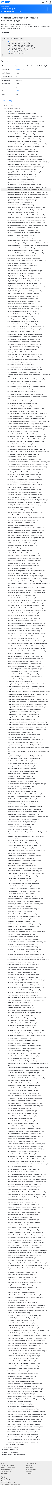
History (10, 101)
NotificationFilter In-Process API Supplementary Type (23, 944)
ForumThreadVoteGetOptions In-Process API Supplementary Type (26, 646)
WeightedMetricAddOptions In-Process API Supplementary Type (26, 1396)
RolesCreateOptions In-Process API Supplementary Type (24, 1083)
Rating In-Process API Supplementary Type (20, 1051)
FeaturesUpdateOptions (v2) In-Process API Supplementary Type (26, 537)
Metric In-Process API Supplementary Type (20, 929)
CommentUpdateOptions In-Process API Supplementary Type (25, 389)
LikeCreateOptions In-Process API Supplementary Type (23, 881)
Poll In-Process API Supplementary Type (19, 1002)
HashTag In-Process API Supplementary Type (20, 732)
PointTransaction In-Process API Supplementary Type (23, 995)
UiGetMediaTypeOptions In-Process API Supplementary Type (25, 1245)
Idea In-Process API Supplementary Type (19, 789)
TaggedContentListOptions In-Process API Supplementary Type (25, 1207)
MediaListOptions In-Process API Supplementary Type (23, 914)
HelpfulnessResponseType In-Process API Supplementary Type (26, 745)
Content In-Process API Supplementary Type (20, 406)
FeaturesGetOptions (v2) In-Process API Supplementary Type (25, 532)
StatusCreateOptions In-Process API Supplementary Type (24, 1169)
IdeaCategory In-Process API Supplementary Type (22, 791)
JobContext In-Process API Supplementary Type (21, 848)
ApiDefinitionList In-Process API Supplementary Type (23, 177)
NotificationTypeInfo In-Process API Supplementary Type (24, 952)
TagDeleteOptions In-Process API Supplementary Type (23, 1204)
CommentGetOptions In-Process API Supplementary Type (24, 372)
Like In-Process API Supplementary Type (19, 878)
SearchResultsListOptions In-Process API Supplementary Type (25, 1146)
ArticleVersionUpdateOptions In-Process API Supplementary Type (26, 253)
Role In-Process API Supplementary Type (19, 1080)
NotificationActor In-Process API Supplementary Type (23, 936)
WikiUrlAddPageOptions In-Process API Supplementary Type (25, 1442)
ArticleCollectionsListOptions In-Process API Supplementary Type (26, 222)
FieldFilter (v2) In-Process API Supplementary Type (22, 545)
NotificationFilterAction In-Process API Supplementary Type (24, 947)
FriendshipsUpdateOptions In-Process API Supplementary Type (26, 666)
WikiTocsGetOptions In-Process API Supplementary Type (24, 1439)
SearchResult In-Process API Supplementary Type (22, 1138)
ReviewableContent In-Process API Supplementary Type (24, 1072)
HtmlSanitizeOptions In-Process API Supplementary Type (24, 758)
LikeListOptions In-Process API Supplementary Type (22, 896)
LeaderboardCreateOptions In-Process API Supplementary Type (26, 868)
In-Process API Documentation (11, 109)
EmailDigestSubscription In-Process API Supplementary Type (25, 505)
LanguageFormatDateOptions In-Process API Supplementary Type (26, 850)
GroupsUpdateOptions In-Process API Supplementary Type (24, 717)
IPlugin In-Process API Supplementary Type (20, 829)
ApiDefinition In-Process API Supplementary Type (22, 174)
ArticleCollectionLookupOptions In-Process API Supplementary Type (27, 215)
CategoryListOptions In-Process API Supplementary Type (24, 341)
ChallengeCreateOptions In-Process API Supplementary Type (25, 354)
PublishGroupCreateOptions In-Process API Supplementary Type (26, 1030)
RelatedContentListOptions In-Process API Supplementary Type (26, 1070)
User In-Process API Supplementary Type (19, 1300)
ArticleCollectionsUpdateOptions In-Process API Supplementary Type (27, 225)
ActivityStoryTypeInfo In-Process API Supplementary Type (24, 164)
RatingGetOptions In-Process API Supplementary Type (23, 1058)
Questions (29, 1465)
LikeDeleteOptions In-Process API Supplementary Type (23, 883)
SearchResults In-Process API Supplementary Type (22, 1141)
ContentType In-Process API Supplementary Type (22, 446)
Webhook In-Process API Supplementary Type (21, 1381)
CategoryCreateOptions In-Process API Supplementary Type (25, 334)
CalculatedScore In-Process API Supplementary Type (23, 324)
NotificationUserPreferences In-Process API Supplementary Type (26, 957)
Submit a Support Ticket (8, 1467)
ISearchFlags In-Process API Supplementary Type (22, 840)
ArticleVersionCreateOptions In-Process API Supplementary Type (26, 248)
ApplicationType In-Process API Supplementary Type (22, 200)
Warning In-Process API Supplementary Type (20, 1378)
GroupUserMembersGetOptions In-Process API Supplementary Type (27, 727)
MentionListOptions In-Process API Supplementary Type (23, 926)
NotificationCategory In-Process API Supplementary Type (24, 939)
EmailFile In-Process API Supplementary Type (21, 507)
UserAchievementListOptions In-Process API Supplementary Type (26, 1305)
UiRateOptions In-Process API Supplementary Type (22, 1277)
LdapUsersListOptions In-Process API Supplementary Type (24, 860)
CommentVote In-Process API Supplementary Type (22, 391)
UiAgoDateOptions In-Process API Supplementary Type (23, 1227)
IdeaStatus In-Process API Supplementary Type (21, 804)
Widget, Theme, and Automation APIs (13, 1455)
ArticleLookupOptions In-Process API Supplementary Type (24, 232)
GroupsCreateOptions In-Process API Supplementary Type (24, 709)
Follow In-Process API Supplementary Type (20, 550)
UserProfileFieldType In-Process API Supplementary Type (24, 1345)
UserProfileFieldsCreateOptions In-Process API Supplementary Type (27, 1338)
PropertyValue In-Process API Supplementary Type (22, 1025)
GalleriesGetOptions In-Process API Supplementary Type (24, 671)
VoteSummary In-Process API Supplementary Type (22, 1376)
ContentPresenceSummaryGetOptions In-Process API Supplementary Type (29, 421)
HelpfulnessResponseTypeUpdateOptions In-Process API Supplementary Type (28, 752)
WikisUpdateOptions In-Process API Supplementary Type (24, 1437)
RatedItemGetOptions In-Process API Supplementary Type (24, 1045)
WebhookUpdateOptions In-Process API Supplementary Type (25, 1391)
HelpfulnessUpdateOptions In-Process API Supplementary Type (26, 756)
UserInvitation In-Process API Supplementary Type (22, 1323)
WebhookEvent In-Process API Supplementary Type (22, 1386)
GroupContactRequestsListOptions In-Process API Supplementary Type (28, 694)
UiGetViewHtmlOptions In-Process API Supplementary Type (24, 1255)
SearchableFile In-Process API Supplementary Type (22, 1121)
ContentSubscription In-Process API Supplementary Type (24, 431)
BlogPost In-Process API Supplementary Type (21, 276)
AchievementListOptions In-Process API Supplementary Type (25, 139)
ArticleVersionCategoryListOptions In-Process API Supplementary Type (28, 245)
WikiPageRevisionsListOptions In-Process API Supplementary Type (27, 1414)
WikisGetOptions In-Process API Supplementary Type (23, 1432)
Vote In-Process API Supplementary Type (19, 1371)
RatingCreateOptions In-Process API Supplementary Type (24, 1053)
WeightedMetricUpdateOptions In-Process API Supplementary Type (27, 1399)
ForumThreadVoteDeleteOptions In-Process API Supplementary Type (27, 643)
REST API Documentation (9, 1452)
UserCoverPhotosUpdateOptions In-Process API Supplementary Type (27, 1310)
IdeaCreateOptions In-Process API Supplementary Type (23, 799)
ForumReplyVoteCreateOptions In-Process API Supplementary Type (27, 600)
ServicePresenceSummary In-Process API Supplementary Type (26, 1161)
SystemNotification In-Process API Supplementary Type (23, 1189)
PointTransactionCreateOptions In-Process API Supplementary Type (27, 997)
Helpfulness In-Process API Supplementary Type (21, 737)
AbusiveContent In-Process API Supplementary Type (22, 129)
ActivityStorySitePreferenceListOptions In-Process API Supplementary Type (29, 162)
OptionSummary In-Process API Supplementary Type (23, 967)
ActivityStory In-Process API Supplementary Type (21, 149)
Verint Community (5, 6)
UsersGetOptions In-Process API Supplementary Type (23, 1358)
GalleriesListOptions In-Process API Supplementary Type (24, 674)
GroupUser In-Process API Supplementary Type (21, 719)
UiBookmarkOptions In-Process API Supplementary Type (24, 1230)
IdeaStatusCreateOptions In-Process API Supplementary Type (25, 806)
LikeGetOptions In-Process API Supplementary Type (22, 893)
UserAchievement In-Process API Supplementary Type (23, 1302)
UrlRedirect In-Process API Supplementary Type (21, 1292)
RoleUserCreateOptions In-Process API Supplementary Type (25, 1095)
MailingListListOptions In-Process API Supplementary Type (24, 901)
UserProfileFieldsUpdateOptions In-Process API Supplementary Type (27, 1343)
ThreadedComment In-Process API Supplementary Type (23, 1219)
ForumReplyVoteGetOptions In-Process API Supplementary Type (26, 605)
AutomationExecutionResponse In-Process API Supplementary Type (27, 260)
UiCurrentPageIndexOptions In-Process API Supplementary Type (26, 1235)
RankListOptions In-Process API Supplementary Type (23, 1040)
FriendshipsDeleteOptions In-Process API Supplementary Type (25, 658)
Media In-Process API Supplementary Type (20, 906)
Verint (2, 1463)
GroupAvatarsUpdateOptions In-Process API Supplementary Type (26, 686)
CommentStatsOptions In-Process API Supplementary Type (24, 381)
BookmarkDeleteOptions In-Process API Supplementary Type (25, 309)
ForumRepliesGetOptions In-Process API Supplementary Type (25, 576)
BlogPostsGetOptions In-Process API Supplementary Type (24, 281)
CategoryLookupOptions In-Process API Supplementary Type (25, 344)
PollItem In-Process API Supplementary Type (20, 1005)
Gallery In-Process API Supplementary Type (20, 679)
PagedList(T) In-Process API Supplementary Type (22, 972)
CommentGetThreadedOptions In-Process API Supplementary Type (27, 379)
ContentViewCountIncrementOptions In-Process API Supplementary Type (28, 451)
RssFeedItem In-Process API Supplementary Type (22, 1100)
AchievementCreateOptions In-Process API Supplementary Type (26, 136)
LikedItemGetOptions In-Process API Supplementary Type (24, 888)
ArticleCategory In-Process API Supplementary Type (22, 205)
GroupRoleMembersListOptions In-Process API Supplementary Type (27, 707)
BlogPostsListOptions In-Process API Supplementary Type (24, 283)
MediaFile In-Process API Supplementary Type (21, 911)
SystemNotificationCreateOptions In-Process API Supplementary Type (27, 1192)
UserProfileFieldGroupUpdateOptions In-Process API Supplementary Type (29, 1335)
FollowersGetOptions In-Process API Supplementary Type (24, 553)
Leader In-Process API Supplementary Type (20, 863)
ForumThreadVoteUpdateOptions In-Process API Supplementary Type (27, 651)
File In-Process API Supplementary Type (19, 548)
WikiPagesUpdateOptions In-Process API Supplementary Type (25, 1427)
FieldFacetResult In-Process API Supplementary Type (23, 543)
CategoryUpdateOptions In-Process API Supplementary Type (25, 347)
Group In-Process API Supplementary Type (20, 681)
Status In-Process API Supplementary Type (20, 1166)
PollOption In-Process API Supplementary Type (21, 1007)
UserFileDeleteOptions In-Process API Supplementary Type (24, 1315)
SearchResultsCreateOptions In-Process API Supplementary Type (26, 1144)
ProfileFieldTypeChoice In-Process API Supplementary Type (25, 1012)
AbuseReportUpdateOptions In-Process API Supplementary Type (26, 126)
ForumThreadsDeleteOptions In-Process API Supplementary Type (26, 625)
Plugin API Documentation (9, 1450)
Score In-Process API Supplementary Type (20, 1118)
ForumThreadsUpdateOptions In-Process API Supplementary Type (26, 636)
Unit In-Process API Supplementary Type (19, 1290)
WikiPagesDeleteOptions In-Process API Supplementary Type (25, 1419)
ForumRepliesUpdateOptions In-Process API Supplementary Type (26, 592)
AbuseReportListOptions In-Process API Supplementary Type (25, 123)
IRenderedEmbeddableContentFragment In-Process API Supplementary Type (28, 832)
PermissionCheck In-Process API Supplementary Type (23, 977)
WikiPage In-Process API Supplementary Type (21, 1406)
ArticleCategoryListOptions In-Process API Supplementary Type (26, 210)
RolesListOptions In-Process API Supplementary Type (23, 1090)
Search (46, 2)
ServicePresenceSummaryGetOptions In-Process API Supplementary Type (29, 1164)
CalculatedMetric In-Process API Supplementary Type (23, 321)
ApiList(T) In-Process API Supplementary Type (21, 179)
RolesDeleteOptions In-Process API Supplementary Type (24, 1085)
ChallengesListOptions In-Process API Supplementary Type (24, 357)
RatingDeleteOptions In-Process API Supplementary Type (24, 1056)
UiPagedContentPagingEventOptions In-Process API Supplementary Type (28, 1265)
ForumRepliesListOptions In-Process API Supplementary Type (25, 581)
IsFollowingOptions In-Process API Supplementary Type (23, 843)
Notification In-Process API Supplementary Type (21, 934)
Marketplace (29, 1471)
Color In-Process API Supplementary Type (19, 362)
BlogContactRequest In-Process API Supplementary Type (24, 273)
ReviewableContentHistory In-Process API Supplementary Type (25, 1075)
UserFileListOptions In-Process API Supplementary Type (24, 1318)
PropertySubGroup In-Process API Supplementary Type (23, 1023)
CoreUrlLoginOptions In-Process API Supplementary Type (24, 472)
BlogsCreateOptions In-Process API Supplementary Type (24, 293)
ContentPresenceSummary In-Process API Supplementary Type (26, 418)
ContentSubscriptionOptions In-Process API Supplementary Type (26, 441)
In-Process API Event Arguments (13, 1445)
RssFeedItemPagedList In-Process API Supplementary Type (25, 1103)
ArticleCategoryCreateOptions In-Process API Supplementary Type (26, 207)
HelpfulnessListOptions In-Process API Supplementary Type (24, 742)
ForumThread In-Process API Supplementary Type (22, 620)
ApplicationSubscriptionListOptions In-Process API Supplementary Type (28, 194)
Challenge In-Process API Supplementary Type (21, 352)
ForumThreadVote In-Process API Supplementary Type (23, 638)
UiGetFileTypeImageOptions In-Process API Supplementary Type (26, 1242)
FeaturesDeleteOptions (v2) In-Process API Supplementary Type (26, 530)
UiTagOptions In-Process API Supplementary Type (22, 1285)
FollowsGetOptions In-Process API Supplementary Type (23, 563)
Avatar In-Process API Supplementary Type (20, 263)
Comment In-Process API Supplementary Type (21, 364)
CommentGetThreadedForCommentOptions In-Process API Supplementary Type (29, 375)
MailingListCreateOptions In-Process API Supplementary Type (25, 898)
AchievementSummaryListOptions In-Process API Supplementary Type (28, 144)
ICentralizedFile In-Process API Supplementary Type (22, 781)
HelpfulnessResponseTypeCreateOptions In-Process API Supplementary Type (28, 748)
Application (12, 42)
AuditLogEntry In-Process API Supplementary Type (22, 255)
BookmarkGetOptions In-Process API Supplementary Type (24, 311)
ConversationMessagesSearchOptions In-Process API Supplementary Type (29, 467)
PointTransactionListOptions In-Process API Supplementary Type (26, 1000)
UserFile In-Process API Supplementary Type (20, 1312)
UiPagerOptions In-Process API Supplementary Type (22, 1272)
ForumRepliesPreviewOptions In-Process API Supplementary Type (26, 590)
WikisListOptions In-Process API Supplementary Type (23, 1434)
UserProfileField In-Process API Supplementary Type (22, 1325)
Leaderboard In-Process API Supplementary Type (22, 865)
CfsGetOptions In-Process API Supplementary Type (22, 349)
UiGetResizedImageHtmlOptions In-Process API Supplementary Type (27, 1250)
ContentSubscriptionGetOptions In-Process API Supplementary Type (27, 434)
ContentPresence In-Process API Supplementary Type (23, 411)
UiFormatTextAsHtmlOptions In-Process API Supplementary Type (26, 1237)
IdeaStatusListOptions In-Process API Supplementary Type (24, 809)
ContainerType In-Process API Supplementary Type (22, 403)
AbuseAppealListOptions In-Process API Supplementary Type (25, 116)
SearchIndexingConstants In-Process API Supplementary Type (25, 1136)
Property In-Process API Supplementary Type (20, 1015)
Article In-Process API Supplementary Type (20, 202)
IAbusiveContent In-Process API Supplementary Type (23, 771)
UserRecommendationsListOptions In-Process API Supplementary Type (28, 1351)
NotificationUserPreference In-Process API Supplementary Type (26, 954)
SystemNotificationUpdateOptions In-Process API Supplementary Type (28, 1197)
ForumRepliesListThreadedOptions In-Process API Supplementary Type (28, 587)
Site (43, 2)
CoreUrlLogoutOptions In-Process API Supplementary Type (24, 474)
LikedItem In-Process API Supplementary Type (21, 886)
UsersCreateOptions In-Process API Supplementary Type (24, 1353)
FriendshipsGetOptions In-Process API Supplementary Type (24, 661)
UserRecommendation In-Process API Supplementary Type (24, 1348)
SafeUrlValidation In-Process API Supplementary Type (23, 1116)
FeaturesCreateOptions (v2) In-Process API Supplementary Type (26, 527)
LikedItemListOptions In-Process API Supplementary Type (24, 891)
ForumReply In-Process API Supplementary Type (21, 595)
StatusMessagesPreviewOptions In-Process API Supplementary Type (27, 1179)
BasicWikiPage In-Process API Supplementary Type (22, 265)
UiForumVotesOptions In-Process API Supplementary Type (24, 1240)
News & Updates (31, 1463)
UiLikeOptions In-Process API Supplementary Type (22, 1257)
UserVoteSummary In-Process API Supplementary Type (23, 1368)
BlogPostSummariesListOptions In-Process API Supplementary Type (27, 286)
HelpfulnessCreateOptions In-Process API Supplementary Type (25, 739)
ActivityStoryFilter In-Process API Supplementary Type (23, 154)
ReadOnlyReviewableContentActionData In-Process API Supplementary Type (28, 1064)
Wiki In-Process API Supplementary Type (19, 1401)
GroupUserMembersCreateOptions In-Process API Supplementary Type (28, 722)
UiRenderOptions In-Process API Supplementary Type (23, 1280)
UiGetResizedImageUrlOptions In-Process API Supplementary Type (27, 1252)
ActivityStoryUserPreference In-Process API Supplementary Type (26, 167)
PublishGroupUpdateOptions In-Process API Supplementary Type (26, 1035)
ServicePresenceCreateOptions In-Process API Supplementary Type (27, 1156)
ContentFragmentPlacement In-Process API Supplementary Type (26, 408)
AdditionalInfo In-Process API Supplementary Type (22, 169)
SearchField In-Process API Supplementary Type (21, 1126)
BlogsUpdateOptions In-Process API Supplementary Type (24, 301)
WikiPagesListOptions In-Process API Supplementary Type (24, 1424)
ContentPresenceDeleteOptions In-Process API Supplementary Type (27, 416)
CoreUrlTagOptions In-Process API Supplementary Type (23, 482)
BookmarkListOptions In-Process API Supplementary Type (24, 314)
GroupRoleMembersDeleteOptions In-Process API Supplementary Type (28, 701)
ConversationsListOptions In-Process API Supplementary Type (25, 469)
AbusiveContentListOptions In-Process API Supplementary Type (26, 131)
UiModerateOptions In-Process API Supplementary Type (23, 1260)
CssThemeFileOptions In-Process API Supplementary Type (24, 489)
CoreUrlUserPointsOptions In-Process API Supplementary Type (25, 484)
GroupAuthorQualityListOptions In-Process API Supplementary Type (27, 684)
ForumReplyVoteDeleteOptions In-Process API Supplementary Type (27, 603)
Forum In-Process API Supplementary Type (20, 568)
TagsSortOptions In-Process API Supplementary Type (23, 1214)
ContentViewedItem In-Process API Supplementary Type (24, 454)
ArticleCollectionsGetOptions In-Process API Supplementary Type (26, 220)
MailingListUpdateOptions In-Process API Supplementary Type (25, 904)
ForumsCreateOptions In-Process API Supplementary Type (24, 613)
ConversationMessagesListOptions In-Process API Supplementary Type (28, 464)
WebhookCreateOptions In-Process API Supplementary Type (25, 1383)
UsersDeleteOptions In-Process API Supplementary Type (24, 1356)
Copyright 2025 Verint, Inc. (9, 1483)
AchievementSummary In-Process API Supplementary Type (24, 141)
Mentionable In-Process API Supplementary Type (21, 921)
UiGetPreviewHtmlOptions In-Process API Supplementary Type (25, 1247)
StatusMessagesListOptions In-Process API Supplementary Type (26, 1176)
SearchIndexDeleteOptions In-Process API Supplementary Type (26, 1131)
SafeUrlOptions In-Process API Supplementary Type (22, 1113)
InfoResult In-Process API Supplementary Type (21, 827)
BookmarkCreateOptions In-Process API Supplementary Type (25, 306)
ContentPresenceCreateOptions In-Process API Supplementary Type (27, 413)
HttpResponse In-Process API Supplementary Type (22, 763)
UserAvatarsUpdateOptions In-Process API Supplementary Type (26, 1307)
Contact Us (4, 1473)
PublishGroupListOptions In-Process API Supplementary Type (25, 1033)
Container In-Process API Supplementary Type (21, 401)
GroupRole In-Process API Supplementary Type (21, 696)
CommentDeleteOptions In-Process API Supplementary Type (25, 369)
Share (3, 101)
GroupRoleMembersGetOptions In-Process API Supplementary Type (27, 704)
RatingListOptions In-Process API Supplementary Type (23, 1061)
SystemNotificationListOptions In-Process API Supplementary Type (26, 1194)
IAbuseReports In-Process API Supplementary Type (22, 768)
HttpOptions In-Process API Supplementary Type (21, 761)
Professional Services (7, 1465)
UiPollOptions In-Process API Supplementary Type (22, 1274)
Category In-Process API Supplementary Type (21, 331)
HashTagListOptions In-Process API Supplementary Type (24, 734)
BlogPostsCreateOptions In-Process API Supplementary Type (25, 278)
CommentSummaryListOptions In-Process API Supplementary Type (27, 386)
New (49, 9)
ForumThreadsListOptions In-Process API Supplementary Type (25, 630)
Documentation (30, 1467)
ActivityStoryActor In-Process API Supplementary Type (23, 151)
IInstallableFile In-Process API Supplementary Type (22, 822)
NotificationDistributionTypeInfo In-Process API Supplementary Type (27, 942)
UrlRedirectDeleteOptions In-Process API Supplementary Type (25, 1297)
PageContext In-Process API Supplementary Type (22, 969)
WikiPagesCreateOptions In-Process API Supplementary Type (25, 1416)
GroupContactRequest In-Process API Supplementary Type (24, 689)
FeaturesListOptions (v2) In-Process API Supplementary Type (25, 535)
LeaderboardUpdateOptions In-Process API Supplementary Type (26, 873)
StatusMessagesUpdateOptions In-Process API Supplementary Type (27, 1181)
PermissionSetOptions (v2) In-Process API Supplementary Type (26, 987)
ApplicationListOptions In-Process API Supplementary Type (24, 184)
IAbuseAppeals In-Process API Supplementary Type (22, 766)
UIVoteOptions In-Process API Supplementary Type (22, 1287)
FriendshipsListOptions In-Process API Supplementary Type (24, 663)
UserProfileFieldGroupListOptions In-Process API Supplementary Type (27, 1333)
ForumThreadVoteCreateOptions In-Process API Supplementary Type (27, 641)
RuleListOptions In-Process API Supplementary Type (22, 1111)
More (19, 11)
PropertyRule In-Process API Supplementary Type (22, 1020)
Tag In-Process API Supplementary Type (19, 1199)
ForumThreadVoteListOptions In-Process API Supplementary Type (26, 648)
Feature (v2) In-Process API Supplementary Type (21, 522)
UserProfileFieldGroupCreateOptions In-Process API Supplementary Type (28, 1330)
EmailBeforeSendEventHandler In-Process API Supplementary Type (27, 502)
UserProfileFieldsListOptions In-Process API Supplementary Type (26, 1340)
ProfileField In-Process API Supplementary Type (21, 1010)
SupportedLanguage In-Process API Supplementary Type (24, 1187)
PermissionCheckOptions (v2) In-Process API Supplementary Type (26, 980)
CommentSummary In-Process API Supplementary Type (23, 384)
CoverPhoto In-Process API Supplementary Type (21, 487)
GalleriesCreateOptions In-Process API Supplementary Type (25, 669)
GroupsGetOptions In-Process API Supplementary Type (23, 712)
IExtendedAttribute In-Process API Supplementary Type (23, 819)
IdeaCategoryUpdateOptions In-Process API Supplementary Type (26, 796)
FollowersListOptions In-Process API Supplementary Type (24, 555)
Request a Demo (6, 1471)
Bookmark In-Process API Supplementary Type (21, 303)
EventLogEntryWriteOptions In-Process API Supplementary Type (26, 517)
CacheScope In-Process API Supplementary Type (22, 319)
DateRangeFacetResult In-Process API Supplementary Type (25, 494)
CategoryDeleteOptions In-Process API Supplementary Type (25, 336)
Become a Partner (6, 1469)
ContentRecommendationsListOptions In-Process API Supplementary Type (29, 426)
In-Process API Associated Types (13, 111)
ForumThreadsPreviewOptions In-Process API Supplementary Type (27, 633)
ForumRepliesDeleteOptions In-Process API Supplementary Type (26, 573)
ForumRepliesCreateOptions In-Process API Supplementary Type (26, 570)
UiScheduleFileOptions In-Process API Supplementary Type (24, 1282)
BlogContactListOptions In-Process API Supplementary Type (25, 270)
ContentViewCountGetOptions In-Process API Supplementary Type (27, 449)
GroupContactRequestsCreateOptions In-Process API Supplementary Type (29, 691)
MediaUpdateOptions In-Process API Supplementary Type (24, 916)
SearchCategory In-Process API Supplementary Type (23, 1123)
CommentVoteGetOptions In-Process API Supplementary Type (25, 394)
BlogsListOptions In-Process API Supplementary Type (23, 298)
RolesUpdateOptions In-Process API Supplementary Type (24, 1093)
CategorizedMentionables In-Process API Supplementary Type (25, 329)
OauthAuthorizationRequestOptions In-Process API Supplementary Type (28, 959)
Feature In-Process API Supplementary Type (20, 525)
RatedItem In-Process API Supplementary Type (21, 1043)
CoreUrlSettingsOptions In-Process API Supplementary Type (25, 479)
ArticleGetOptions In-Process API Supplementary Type (23, 227)
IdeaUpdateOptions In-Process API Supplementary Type (23, 814)
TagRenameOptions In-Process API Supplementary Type (24, 1212)
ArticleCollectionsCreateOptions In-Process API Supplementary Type (27, 217)
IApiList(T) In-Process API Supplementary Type (21, 776)
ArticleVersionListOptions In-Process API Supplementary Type (25, 250)
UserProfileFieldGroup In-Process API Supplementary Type (24, 1328)
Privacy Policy (5, 1479)
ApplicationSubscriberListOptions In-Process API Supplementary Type (27, 187)
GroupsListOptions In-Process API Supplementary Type (23, 714)
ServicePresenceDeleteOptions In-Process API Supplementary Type (27, 1159)
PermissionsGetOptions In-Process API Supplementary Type (25, 990)
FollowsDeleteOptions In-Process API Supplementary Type (24, 560)
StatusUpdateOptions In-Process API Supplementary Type (24, 1184)
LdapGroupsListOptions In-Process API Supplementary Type (25, 855)
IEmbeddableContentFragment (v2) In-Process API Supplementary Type (28, 816)
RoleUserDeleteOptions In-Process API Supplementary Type (25, 1098)
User (50, 2)
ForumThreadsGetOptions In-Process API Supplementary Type (25, 628)
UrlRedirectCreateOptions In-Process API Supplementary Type (25, 1295)
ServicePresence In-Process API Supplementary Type (23, 1154)
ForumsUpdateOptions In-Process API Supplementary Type (24, 618)
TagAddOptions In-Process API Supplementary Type (22, 1202)
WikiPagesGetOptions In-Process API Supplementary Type (24, 1421)
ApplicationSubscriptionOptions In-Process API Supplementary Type (27, 197)
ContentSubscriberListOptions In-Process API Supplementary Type (26, 429)
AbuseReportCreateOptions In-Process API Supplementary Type (26, 121)
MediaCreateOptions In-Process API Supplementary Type (24, 909)
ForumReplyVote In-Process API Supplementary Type (23, 598)
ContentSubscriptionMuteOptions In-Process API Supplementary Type (27, 439)
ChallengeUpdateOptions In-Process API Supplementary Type (25, 359)
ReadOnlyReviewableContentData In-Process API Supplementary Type (28, 1067)
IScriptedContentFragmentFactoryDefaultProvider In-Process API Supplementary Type (26, 837)
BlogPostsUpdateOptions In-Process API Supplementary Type (25, 291)
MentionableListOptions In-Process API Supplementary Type (25, 924)
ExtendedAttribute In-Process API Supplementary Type (23, 520)
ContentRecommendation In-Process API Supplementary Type (25, 424)
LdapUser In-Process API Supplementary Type (21, 858)
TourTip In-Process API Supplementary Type (20, 1225)
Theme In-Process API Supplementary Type (20, 1217)
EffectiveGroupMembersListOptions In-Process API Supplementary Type (28, 500)
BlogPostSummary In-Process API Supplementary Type (23, 288)
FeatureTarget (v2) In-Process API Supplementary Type (23, 540)
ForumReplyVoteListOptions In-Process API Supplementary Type (26, 608)
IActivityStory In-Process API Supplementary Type (22, 773)
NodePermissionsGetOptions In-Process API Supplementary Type (26, 931)
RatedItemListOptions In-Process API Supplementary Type (24, 1048)
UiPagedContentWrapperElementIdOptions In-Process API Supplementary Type (29, 1268)
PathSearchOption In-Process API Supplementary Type (23, 974)
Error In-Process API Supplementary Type (19, 515)
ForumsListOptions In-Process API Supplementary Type (23, 615)
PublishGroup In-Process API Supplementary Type (22, 1028)
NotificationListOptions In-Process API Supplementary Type (24, 949)
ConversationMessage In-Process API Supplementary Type (24, 459)
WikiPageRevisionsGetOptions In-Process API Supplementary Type (27, 1411)
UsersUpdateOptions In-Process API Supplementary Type (24, 1366)
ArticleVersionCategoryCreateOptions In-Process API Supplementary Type (29, 243)
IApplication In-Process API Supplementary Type (21, 778)
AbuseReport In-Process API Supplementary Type (22, 118)
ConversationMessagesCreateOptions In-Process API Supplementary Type (29, 462)
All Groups (29, 1473)
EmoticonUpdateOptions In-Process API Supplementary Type (25, 512)
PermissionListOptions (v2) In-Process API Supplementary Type (26, 985)
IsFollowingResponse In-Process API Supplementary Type (24, 845)
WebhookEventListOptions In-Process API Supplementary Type (25, 1389)
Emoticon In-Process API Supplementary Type (21, 510)
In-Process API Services (11, 1447)
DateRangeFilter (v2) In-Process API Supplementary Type (24, 497)
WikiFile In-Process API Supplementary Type (20, 1404)
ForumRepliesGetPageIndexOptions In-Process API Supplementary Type (28, 578)
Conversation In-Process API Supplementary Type (22, 456)
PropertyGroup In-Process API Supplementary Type (22, 1018)
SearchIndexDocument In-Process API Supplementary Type (24, 1133)
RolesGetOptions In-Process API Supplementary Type (23, 1088)
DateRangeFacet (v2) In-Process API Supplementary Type (24, 492)
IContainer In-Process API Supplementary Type (21, 786)
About (3, 1477)
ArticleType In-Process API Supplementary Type (21, 235)
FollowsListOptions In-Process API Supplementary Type (23, 565)
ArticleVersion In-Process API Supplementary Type (22, 238)
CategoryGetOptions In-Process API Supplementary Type (24, 339)
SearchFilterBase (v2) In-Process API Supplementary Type (24, 1128)
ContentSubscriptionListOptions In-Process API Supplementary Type (27, 436)
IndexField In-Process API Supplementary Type (21, 824)
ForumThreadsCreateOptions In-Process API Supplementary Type (26, 623)
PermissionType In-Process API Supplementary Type (22, 992)
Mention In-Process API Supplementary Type (20, 919)
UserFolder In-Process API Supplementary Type (21, 1320)
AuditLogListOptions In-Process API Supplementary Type (24, 258)
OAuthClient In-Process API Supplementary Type (21, 962)
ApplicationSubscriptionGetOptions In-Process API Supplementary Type (28, 192)
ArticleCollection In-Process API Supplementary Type (23, 212)
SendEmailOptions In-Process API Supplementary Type (23, 1151)
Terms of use (5, 1481)
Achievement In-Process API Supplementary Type (22, 134)
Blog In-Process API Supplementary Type (19, 268)
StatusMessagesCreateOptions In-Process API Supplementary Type (27, 1174)
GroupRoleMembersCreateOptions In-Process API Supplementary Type (28, 699)
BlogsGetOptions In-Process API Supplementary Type (23, 296)
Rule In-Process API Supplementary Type (19, 1108)
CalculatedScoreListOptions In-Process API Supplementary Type (26, 326)
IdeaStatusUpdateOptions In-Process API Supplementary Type (25, 811)
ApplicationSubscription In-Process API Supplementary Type (25, 189)
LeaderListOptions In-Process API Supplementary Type (23, 876)
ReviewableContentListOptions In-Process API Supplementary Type (27, 1078)
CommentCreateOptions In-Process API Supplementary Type (25, 367)
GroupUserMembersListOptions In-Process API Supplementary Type (27, 729)
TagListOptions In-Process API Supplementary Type (22, 1209)
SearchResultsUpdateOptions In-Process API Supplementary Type (26, 1149)
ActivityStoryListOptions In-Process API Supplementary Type (25, 156)
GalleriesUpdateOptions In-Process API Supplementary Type (25, 676)
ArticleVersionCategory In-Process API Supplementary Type (24, 240)
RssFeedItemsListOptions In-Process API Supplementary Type (25, 1105)
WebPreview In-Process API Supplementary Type (22, 1394)
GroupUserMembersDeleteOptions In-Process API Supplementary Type (28, 724)
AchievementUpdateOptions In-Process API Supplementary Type (26, 146)
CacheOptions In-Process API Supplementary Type (22, 316)
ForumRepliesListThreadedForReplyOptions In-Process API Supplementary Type (29, 584)
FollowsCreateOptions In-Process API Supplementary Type (24, 558)
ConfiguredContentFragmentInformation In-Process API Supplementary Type (28, 397)
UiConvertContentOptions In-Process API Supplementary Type (25, 1232)
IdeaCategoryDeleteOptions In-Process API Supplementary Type (26, 794)
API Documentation (9, 106)
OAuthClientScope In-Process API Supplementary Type (23, 964)
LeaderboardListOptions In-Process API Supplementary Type (25, 870)
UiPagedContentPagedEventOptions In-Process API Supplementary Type (28, 1263)
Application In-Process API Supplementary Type (21, 182)
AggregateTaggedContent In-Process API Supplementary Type (25, 172)
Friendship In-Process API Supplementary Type (21, 653)
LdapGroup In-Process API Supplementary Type (21, 853)
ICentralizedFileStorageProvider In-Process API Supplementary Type (27, 784)
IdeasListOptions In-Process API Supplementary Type (23, 801)
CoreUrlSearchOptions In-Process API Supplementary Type (24, 477)
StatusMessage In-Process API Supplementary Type (22, 1171)
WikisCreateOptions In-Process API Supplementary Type (24, 1429)
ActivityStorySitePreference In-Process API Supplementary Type (26, 159)
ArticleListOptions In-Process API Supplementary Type (23, 230)
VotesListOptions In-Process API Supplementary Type (23, 1373)
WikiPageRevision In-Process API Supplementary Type (23, 1409)
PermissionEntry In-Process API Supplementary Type (23, 982)
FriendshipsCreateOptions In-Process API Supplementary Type (25, 656)
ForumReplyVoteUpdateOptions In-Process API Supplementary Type (27, 610)
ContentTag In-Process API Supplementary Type (21, 444)
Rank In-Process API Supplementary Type (19, 1038)
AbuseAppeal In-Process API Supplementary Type (22, 113)
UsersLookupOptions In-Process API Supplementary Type (24, 1363)
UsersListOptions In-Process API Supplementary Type (23, 1361)
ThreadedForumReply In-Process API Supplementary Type (24, 1222)
